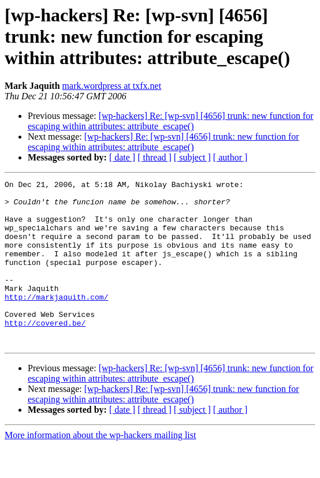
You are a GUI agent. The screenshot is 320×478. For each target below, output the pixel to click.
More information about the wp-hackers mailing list (100, 468)
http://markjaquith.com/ (56, 321)
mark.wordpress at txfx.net (112, 86)
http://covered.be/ (45, 352)
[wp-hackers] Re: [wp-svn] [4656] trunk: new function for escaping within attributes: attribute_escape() (171, 121)
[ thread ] (154, 157)
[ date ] (122, 157)
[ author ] (230, 157)
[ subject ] (192, 157)
